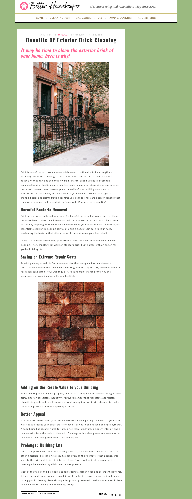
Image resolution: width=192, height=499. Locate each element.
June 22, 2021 (47, 35)
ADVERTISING (147, 18)
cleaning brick (29, 494)
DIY (100, 18)
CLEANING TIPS (60, 18)
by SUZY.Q (62, 35)
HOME (40, 18)
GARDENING (84, 18)
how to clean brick (49, 494)
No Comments (78, 35)
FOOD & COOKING (120, 18)
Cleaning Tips (95, 35)
